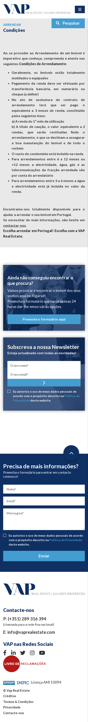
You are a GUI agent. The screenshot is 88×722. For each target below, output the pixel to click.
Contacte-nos (13, 713)
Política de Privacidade (65, 540)
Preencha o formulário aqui (44, 319)
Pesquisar (68, 23)
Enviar (44, 556)
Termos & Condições (18, 702)
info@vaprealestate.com (31, 632)
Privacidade (12, 707)
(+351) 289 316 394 (27, 618)
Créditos (9, 696)
